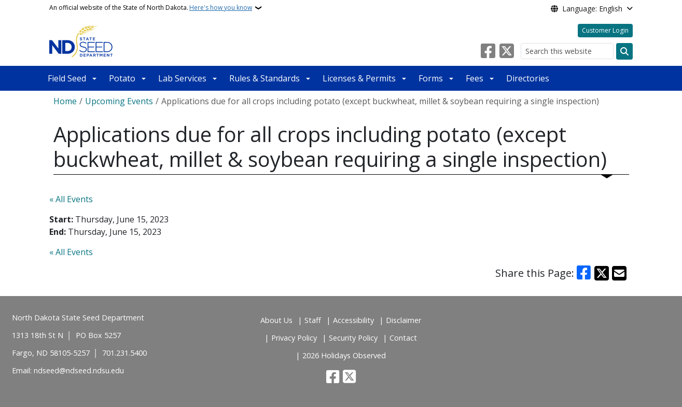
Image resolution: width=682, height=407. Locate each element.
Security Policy (353, 338)
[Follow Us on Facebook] (488, 51)
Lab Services (182, 78)
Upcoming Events (119, 101)
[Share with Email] (619, 273)
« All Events (71, 199)
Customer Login (605, 30)
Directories (527, 78)
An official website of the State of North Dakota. (150, 7)
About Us (276, 320)
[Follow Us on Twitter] (506, 51)
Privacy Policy (294, 338)
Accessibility (353, 320)
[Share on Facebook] (583, 273)
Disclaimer (403, 320)
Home (65, 101)
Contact (403, 338)
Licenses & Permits (359, 78)
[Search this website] (567, 51)
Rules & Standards (264, 78)
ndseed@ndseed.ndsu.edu (79, 370)
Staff (312, 320)
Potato (122, 78)
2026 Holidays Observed (344, 355)
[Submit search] (624, 51)
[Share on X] (601, 273)
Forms (431, 78)
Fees (474, 78)
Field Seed (67, 78)
